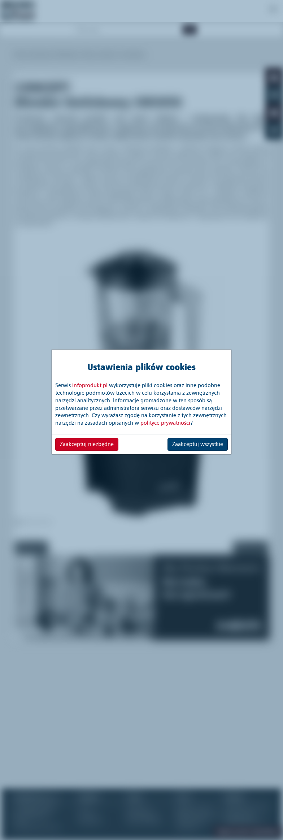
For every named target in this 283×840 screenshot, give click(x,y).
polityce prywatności (165, 423)
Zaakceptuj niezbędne (87, 444)
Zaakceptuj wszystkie (197, 444)
